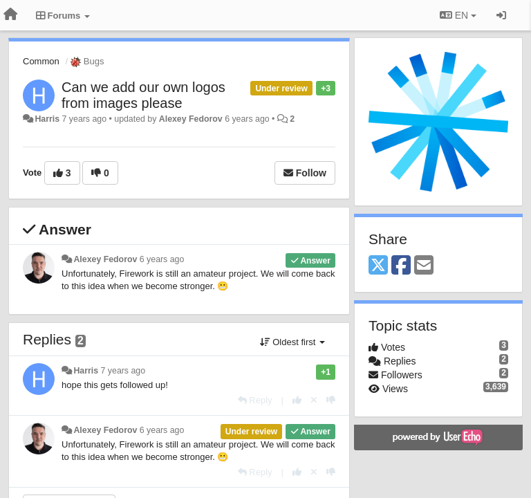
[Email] (424, 266)
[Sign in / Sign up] (501, 15)
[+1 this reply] (296, 400)
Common (41, 61)
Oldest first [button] (292, 342)
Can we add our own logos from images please (143, 95)
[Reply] (255, 400)
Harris (47, 119)
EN (458, 15)
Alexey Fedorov (191, 119)
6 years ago (162, 259)
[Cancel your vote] (313, 400)
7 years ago (123, 371)
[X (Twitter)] (378, 266)
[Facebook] (401, 266)
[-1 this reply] (330, 400)
